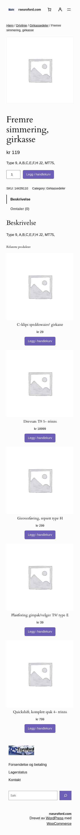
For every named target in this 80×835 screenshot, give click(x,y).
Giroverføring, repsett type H (40, 518)
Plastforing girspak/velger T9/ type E (40, 615)
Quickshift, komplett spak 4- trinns (40, 712)
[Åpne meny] (68, 9)
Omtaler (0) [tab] (19, 209)
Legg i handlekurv (38, 174)
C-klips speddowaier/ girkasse (40, 325)
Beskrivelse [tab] (20, 199)
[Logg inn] (60, 9)
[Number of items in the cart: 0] (49, 9)
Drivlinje (21, 25)
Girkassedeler (39, 25)
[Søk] (65, 795)
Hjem (10, 25)
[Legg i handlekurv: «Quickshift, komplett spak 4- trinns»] (40, 728)
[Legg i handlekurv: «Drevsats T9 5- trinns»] (40, 438)
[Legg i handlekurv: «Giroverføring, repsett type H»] (40, 534)
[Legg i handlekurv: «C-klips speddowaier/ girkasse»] (40, 341)
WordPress (55, 818)
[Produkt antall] (13, 174)
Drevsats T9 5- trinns (40, 421)
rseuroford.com (29, 9)
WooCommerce (59, 824)
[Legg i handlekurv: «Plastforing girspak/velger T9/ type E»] (40, 631)
